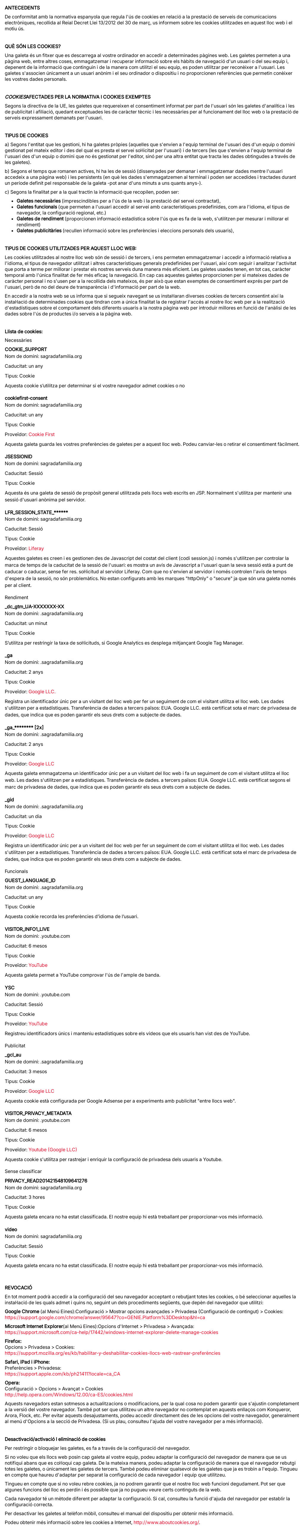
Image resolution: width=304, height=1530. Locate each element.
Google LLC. (42, 691)
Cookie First (41, 434)
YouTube (38, 965)
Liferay (36, 548)
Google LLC (41, 764)
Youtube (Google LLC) (52, 1149)
